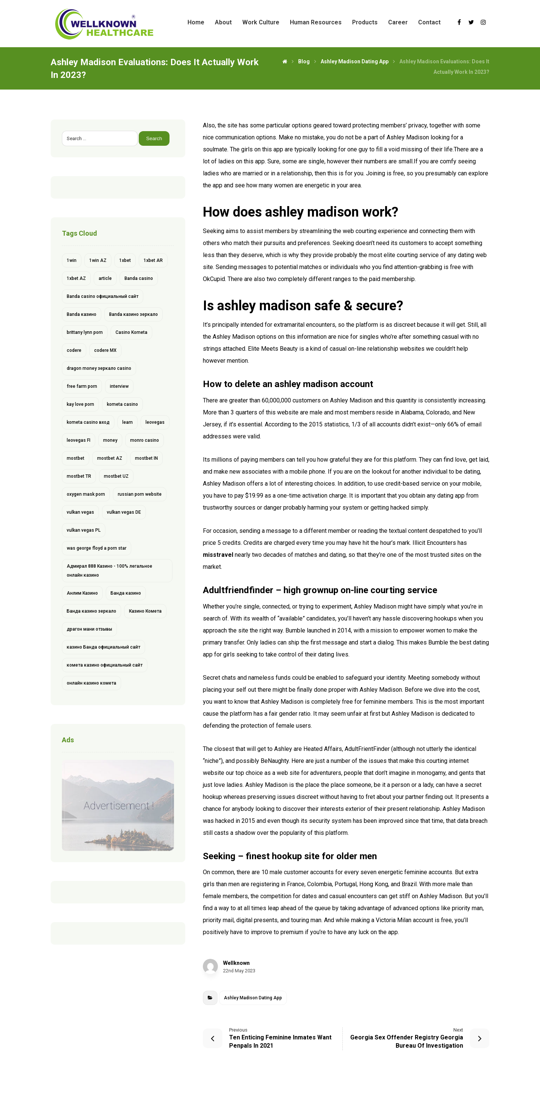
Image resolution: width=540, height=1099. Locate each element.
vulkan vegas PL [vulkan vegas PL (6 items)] (83, 530)
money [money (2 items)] (110, 440)
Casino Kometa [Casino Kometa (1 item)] (131, 332)
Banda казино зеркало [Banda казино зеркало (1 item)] (133, 314)
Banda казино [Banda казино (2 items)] (81, 314)
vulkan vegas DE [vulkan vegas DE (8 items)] (124, 512)
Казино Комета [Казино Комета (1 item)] (145, 611)
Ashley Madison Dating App (253, 997)
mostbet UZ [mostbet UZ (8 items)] (116, 476)
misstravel (218, 554)
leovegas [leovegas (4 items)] (155, 422)
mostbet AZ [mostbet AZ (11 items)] (109, 458)
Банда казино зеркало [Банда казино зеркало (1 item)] (91, 611)
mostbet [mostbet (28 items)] (75, 458)
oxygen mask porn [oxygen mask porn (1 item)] (86, 494)
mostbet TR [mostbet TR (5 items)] (79, 476)
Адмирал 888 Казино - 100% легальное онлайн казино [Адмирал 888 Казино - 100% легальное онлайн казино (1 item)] (109, 571)
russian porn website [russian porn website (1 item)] (140, 494)
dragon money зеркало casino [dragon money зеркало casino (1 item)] (99, 368)
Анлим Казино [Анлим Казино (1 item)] (82, 593)
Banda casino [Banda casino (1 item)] (138, 278)
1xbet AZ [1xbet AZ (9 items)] (76, 278)
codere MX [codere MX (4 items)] (105, 350)
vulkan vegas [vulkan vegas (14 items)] (80, 512)
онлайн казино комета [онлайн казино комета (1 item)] (91, 683)
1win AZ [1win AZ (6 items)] (97, 260)
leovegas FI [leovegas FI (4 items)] (78, 440)
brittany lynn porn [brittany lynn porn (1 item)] (85, 332)
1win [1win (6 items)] (71, 260)
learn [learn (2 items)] (127, 422)
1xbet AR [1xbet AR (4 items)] (153, 260)
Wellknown (236, 963)
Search (155, 138)
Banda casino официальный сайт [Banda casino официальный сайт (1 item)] (102, 296)
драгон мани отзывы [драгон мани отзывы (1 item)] (89, 629)
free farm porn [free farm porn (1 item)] (82, 386)
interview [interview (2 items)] (119, 386)
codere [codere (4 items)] (74, 350)
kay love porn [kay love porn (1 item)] (80, 404)
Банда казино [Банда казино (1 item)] (126, 593)
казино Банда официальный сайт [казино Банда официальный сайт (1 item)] (103, 647)
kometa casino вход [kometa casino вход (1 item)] (88, 422)
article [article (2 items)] (105, 278)
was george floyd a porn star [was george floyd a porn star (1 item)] (96, 548)
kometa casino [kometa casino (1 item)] (122, 404)
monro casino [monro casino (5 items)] (144, 440)
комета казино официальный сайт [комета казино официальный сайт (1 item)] (104, 665)
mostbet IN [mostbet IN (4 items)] (146, 458)
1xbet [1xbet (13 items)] (125, 260)
